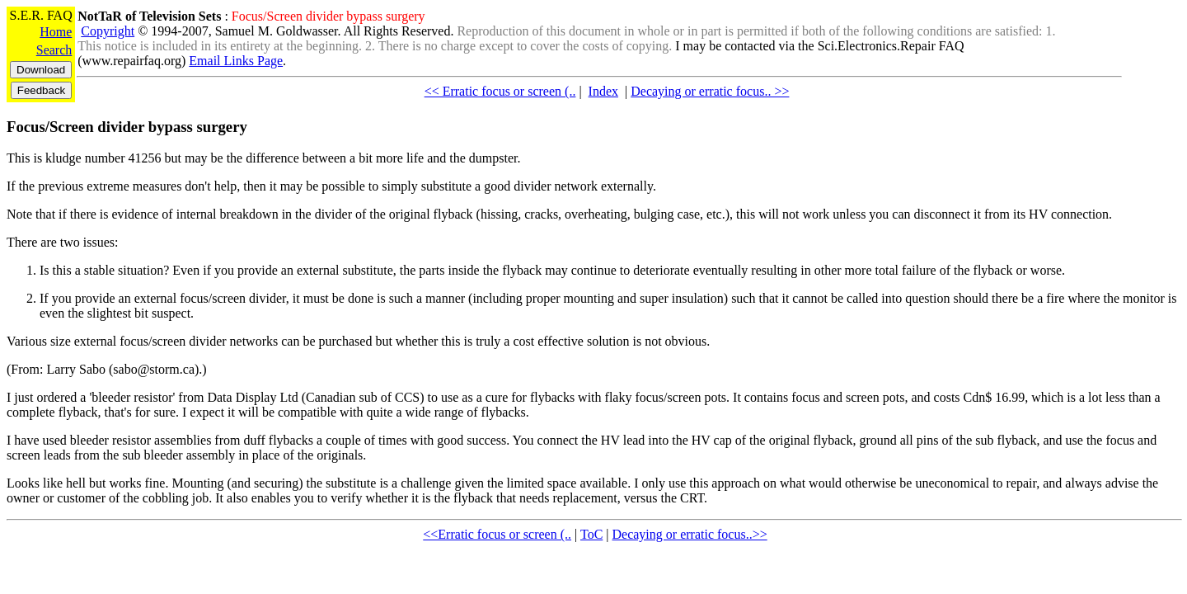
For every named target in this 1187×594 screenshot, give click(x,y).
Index (603, 91)
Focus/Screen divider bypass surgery (127, 126)
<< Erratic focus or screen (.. (500, 91)
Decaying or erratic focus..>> (689, 534)
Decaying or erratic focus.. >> (710, 91)
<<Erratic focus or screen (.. (497, 534)
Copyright (107, 31)
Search (54, 50)
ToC (591, 534)
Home (56, 32)
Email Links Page (236, 61)
